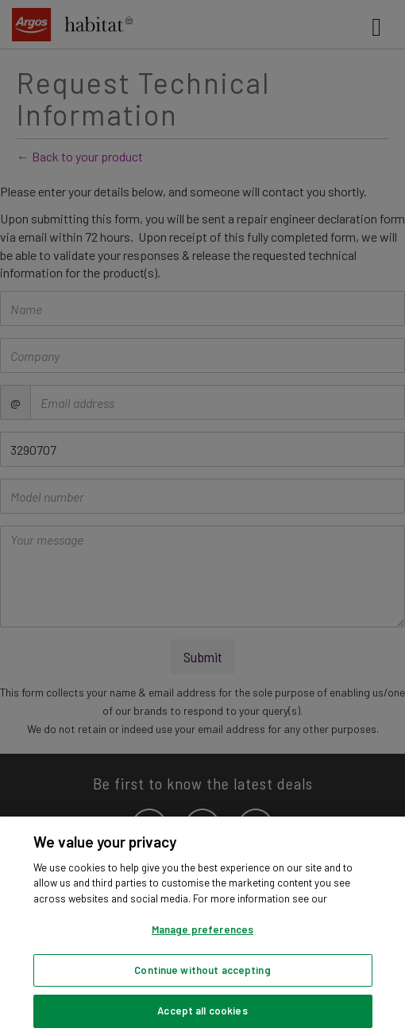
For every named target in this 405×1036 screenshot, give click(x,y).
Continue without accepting (202, 970)
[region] (202, 926)
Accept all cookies (202, 1010)
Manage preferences (202, 929)
